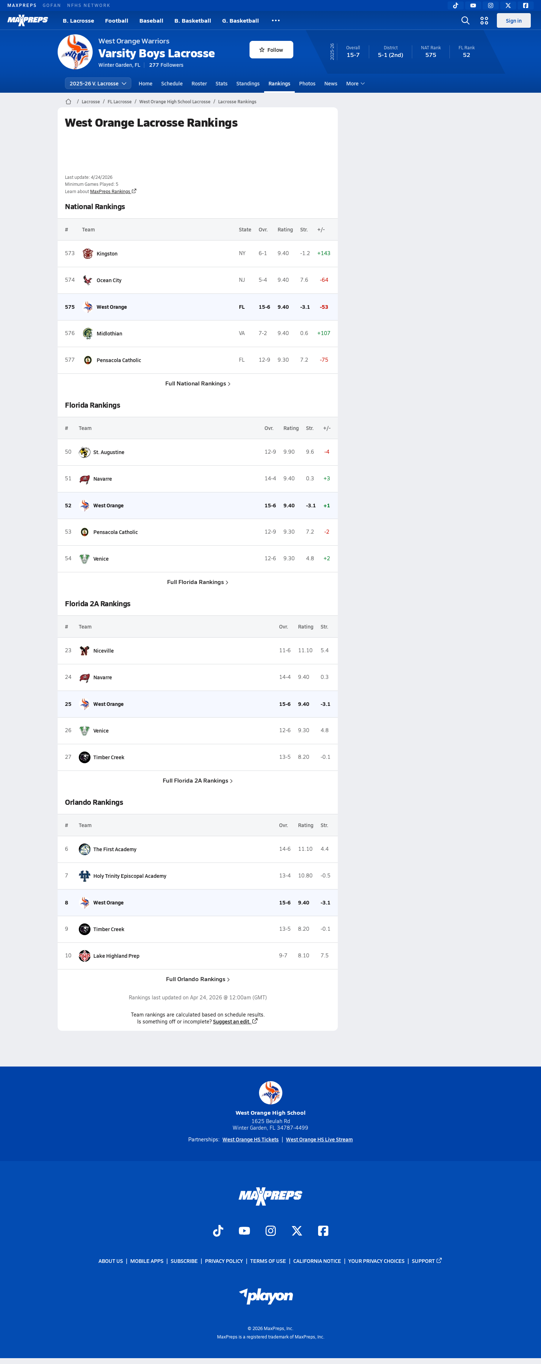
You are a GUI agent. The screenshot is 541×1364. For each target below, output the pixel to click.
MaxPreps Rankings (113, 191)
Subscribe (184, 1261)
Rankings (279, 83)
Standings (248, 83)
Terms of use (268, 1261)
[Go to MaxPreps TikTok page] (218, 1231)
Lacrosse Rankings (237, 101)
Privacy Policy (224, 1261)
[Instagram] (491, 5)
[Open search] (465, 20)
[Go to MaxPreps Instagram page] (271, 1231)
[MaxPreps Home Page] (68, 101)
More (354, 83)
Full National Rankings (198, 383)
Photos (307, 83)
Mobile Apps (146, 1261)
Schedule (172, 83)
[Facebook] (526, 5)
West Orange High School (271, 1099)
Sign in (514, 20)
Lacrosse (91, 101)
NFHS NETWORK (89, 5)
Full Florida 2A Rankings (198, 780)
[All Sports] (275, 20)
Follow (271, 49)
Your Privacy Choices (376, 1261)
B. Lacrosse (78, 20)
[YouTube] (473, 5)
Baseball (151, 20)
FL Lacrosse (120, 101)
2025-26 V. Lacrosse (98, 83)
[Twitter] (508, 5)
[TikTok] (456, 5)
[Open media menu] (484, 20)
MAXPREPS (22, 5)
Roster (199, 83)
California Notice (317, 1261)
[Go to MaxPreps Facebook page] (323, 1231)
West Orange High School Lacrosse (174, 101)
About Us (110, 1261)
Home (145, 83)
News (330, 83)
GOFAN (52, 5)
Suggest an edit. (235, 1021)
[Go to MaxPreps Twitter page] (297, 1231)
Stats (222, 83)
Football (116, 20)
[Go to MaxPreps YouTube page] (244, 1231)
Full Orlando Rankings (198, 979)
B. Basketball (192, 20)
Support (427, 1261)
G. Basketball (240, 20)
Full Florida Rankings (197, 581)
